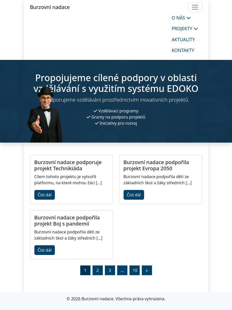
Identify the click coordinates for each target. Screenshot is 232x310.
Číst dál (45, 195)
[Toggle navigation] (195, 7)
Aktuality (183, 39)
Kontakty (183, 50)
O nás (181, 18)
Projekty (185, 28)
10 (135, 270)
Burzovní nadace (50, 7)
